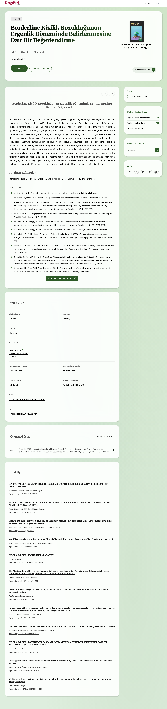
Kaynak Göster (40, 68)
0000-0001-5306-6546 (19, 354)
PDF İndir (19, 68)
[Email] (156, 172)
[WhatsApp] (150, 172)
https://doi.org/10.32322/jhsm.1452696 (22, 619)
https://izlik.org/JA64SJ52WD (23, 414)
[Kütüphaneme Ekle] (144, 69)
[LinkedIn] (143, 172)
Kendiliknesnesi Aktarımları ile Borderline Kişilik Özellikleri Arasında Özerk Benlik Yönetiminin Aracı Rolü (61, 540)
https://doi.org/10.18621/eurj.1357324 (21, 600)
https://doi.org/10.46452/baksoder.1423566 (24, 634)
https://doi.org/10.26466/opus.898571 (27, 400)
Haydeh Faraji (17, 59)
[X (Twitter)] (136, 172)
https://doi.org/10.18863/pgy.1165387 (21, 531)
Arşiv (129, 91)
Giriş (157, 3)
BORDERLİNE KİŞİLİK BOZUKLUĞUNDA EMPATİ (31, 556)
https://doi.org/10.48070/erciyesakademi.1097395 (26, 563)
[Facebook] (130, 172)
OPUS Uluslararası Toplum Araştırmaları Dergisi (136, 46)
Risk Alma (80, 179)
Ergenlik (42, 179)
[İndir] (157, 150)
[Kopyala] (113, 451)
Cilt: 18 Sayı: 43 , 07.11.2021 (141, 97)
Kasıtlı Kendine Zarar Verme (60, 179)
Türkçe (148, 3)
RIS (99, 437)
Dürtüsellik (92, 179)
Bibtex (110, 437)
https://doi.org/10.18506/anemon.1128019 (23, 547)
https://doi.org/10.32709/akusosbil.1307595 (24, 671)
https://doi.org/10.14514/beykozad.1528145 (23, 653)
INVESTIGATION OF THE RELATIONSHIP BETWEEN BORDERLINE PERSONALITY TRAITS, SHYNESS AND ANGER (62, 627)
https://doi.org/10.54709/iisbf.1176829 (22, 513)
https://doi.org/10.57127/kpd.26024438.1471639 (25, 690)
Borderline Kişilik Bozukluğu (23, 179)
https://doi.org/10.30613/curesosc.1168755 (23, 582)
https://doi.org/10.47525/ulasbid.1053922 (23, 495)
